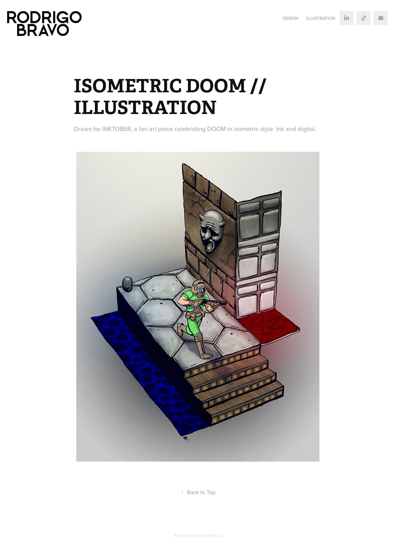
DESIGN (290, 18)
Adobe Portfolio (208, 535)
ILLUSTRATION (320, 18)
